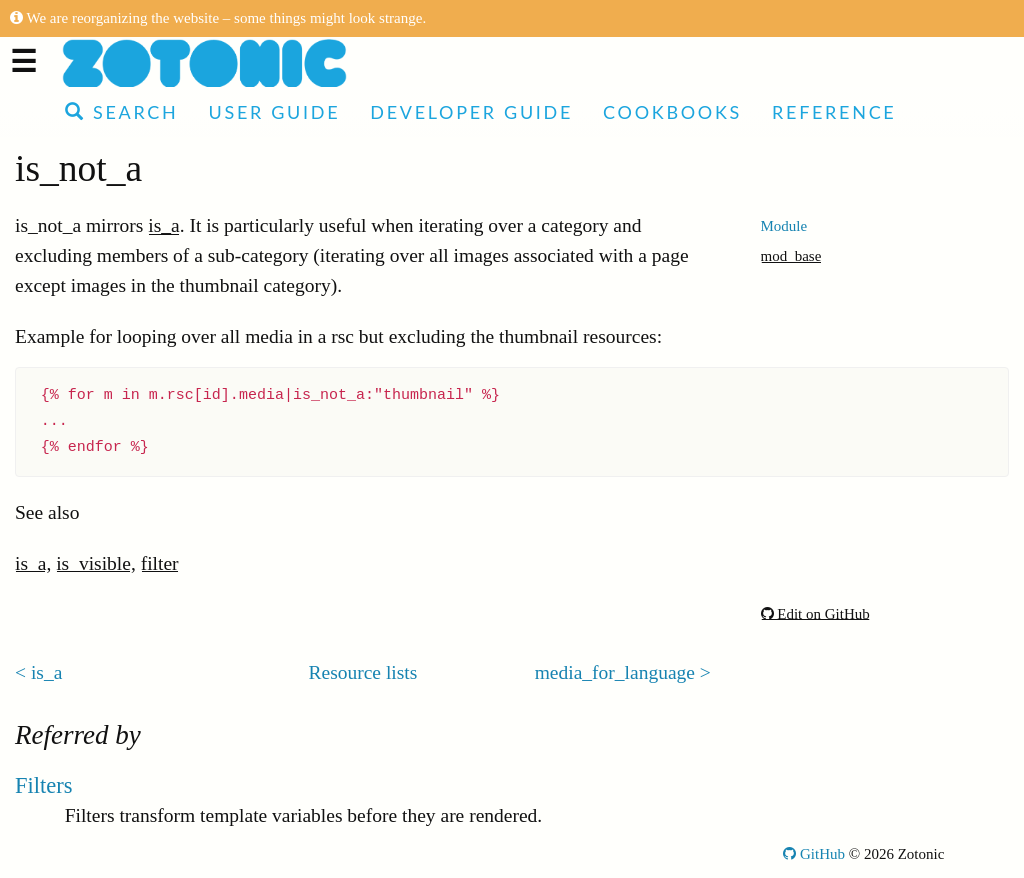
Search (121, 112)
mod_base (791, 256)
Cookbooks (672, 112)
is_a (163, 225)
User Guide (274, 112)
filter (160, 563)
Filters (44, 785)
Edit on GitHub (815, 614)
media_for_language (615, 672)
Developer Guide (471, 112)
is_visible (93, 563)
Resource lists (362, 672)
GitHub (814, 854)
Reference (834, 112)
